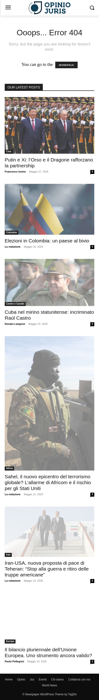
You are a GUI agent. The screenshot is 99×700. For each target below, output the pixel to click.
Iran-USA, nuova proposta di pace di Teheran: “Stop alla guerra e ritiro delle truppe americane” (47, 568)
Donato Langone (15, 323)
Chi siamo (57, 679)
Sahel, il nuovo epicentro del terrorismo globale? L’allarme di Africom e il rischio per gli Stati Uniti (48, 482)
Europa (10, 641)
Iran (8, 554)
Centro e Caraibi (15, 303)
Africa (9, 468)
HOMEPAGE (66, 65)
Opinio (21, 679)
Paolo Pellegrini (14, 661)
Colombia (11, 232)
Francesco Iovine (15, 171)
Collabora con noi (79, 679)
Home (8, 679)
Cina (8, 151)
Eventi (43, 679)
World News (49, 685)
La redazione (12, 246)
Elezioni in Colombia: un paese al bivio (47, 240)
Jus (32, 679)
